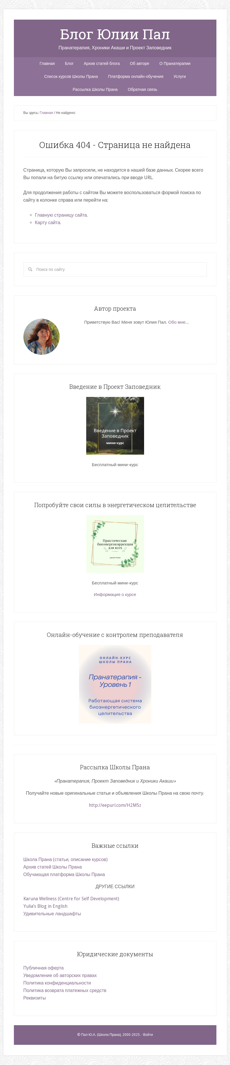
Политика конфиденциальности (57, 984)
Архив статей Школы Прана (52, 868)
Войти (148, 1036)
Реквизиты (34, 999)
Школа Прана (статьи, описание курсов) (65, 860)
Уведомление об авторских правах (60, 976)
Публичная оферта (43, 969)
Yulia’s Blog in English (46, 907)
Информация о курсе (115, 595)
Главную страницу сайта (61, 216)
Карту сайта (47, 223)
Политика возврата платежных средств (65, 991)
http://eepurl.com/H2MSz (115, 806)
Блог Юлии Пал (115, 33)
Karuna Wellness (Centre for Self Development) (72, 899)
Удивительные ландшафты (52, 914)
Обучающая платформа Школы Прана (64, 875)
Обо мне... (178, 323)
